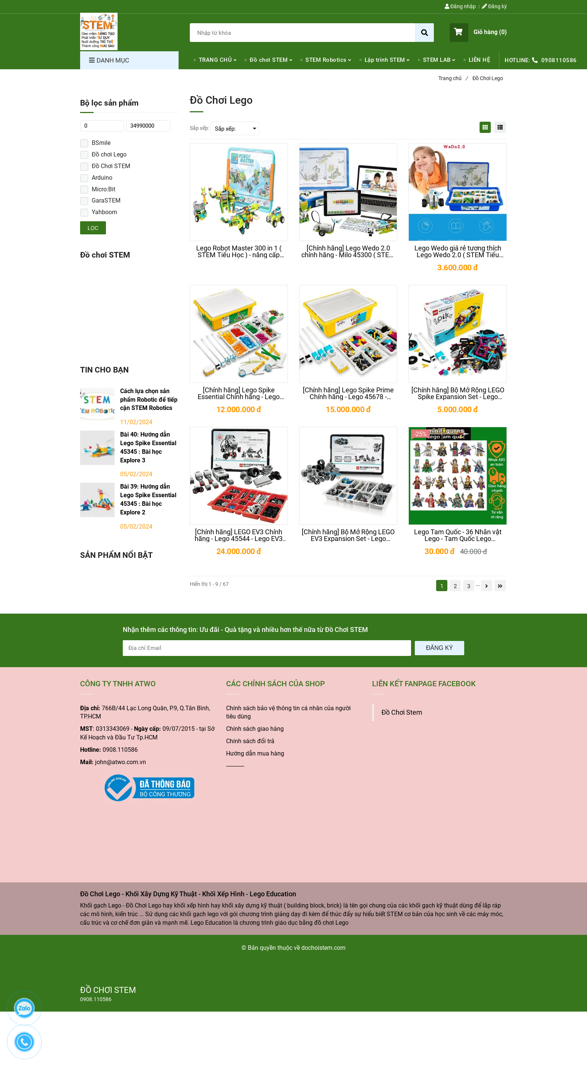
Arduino (102, 177)
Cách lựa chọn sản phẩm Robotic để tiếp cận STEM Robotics (148, 399)
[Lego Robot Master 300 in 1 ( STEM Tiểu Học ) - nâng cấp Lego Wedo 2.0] (239, 251)
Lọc (93, 228)
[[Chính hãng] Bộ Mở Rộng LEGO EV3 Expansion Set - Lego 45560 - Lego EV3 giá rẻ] (348, 535)
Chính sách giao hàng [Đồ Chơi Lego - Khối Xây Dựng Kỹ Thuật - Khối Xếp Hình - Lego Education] (255, 728)
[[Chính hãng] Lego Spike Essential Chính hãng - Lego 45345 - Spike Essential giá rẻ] (239, 393)
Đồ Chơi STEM (111, 166)
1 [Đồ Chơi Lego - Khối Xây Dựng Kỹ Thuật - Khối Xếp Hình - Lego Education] (441, 586)
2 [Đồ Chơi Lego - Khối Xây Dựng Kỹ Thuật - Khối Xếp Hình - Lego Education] (455, 586)
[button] (478, 32)
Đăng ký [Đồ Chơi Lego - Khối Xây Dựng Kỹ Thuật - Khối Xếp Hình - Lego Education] (494, 6)
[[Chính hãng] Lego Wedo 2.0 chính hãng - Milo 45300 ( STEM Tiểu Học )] (348, 251)
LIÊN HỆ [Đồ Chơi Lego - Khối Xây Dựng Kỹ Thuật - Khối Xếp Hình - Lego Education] (479, 60)
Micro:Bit (103, 189)
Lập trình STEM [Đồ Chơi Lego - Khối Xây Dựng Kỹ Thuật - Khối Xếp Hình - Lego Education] (385, 60)
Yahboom (104, 212)
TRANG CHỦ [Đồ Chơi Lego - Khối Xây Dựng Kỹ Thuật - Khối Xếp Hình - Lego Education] (215, 60)
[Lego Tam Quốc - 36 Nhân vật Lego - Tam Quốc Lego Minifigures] (457, 535)
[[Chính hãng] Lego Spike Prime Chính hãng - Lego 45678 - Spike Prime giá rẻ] (348, 393)
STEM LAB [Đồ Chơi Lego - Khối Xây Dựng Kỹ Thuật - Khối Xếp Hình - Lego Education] (437, 60)
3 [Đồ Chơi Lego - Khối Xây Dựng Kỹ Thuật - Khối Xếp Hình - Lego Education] (468, 586)
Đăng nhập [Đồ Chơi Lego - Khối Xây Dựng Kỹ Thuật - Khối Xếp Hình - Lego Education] (460, 6)
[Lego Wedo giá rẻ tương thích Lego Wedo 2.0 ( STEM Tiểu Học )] (457, 251)
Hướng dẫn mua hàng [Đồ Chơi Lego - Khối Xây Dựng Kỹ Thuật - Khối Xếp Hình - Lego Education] (255, 753)
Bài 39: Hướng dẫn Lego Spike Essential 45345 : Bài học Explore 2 (148, 499)
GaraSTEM (106, 200)
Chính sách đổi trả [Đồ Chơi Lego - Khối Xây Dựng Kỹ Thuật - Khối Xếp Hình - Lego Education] (250, 741)
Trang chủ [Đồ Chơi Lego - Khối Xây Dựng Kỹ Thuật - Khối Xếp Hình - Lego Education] (453, 78)
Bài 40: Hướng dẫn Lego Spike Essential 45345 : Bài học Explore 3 (148, 447)
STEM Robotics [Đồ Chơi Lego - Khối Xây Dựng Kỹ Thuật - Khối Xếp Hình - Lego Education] (326, 60)
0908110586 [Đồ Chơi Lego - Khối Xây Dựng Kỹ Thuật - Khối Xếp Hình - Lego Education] (559, 60)
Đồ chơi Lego (109, 154)
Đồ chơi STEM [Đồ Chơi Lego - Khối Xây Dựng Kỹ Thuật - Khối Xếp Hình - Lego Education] (269, 60)
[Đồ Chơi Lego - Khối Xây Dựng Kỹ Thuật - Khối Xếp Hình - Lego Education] (99, 31)
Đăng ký (439, 648)
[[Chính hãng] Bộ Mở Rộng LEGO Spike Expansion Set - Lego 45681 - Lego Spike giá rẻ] (457, 393)
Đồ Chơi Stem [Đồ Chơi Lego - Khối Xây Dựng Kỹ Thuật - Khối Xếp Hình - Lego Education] (401, 712)
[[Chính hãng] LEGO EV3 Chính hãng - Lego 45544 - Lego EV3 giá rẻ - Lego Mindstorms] (239, 535)
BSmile (101, 142)
